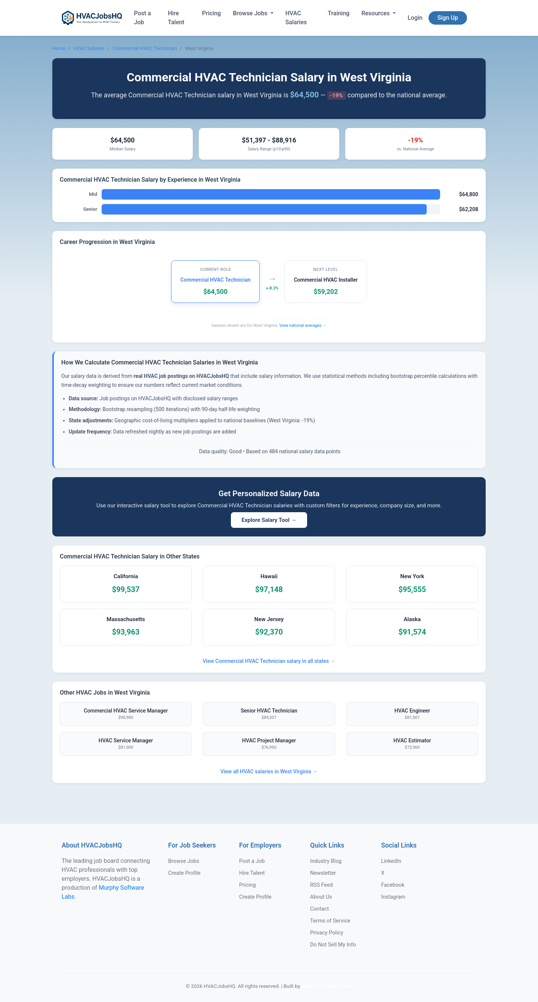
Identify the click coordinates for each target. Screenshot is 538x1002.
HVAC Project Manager (268, 744)
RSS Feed (321, 885)
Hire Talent (176, 18)
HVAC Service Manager (125, 744)
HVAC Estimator (412, 744)
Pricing (211, 13)
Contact (319, 909)
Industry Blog (325, 861)
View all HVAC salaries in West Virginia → (269, 771)
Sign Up (447, 17)
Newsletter (323, 873)
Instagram (393, 897)
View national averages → (303, 325)
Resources (376, 13)
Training (338, 13)
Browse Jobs (251, 13)
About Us (321, 897)
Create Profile (184, 873)
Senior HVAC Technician (268, 714)
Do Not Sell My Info (333, 945)
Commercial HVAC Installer (326, 280)
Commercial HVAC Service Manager (125, 714)
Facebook (393, 885)
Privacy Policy (326, 933)
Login (415, 17)
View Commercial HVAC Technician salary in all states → (268, 661)
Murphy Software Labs (327, 986)
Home (58, 48)
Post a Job (142, 18)
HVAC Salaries (296, 18)
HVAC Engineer (412, 714)
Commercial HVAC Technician (144, 48)
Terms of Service (330, 921)
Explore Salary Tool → (268, 520)
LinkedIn (391, 861)
